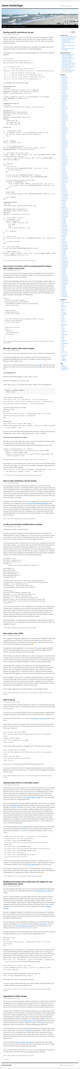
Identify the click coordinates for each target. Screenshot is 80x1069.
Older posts (6, 1059)
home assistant (24, 627)
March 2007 (64, 241)
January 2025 (64, 80)
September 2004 (65, 283)
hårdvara (18, 692)
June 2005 (64, 270)
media (63, 333)
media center (35, 692)
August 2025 (64, 79)
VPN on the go (9, 700)
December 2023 (65, 86)
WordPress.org (64, 369)
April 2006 (64, 255)
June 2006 (64, 252)
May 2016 (64, 103)
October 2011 (64, 162)
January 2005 (64, 277)
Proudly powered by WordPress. (68, 1065)
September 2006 (65, 248)
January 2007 (64, 244)
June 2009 (64, 203)
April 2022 (64, 93)
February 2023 (64, 87)
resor (63, 344)
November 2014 (65, 117)
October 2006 (64, 246)
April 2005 (64, 273)
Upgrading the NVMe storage (15, 996)
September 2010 (65, 181)
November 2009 (65, 195)
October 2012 (64, 144)
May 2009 (64, 204)
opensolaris (64, 340)
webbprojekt (23, 341)
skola (63, 347)
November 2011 (65, 160)
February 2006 (64, 258)
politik (63, 341)
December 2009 (65, 194)
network (44, 341)
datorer (9, 260)
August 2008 (64, 217)
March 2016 (64, 106)
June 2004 (64, 287)
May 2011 (64, 169)
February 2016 (64, 108)
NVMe (23, 1055)
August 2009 (64, 200)
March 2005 (64, 274)
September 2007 (65, 233)
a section (25, 826)
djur (62, 308)
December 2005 (65, 261)
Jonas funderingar (12, 5)
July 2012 (64, 149)
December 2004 (65, 279)
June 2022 (64, 92)
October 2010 (64, 179)
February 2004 (64, 293)
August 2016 (64, 101)
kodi (22, 260)
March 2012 (64, 155)
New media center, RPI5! (13, 633)
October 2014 (64, 118)
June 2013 (64, 136)
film (62, 311)
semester (63, 346)
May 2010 (64, 187)
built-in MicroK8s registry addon (24, 925)
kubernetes (19, 475)
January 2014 (64, 127)
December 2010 (65, 176)
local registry (38, 989)
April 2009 (64, 206)
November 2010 (65, 178)
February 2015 (64, 114)
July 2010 (64, 184)
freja (63, 315)
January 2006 (64, 260)
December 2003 (65, 296)
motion (63, 335)
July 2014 (64, 121)
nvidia (32, 876)
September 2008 (65, 216)
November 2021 (65, 95)
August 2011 (64, 165)
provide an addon (15, 805)
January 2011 (64, 175)
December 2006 (65, 245)
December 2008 (65, 211)
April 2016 (64, 105)
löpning (63, 330)
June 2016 (64, 102)
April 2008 (64, 223)
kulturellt (63, 325)
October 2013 (64, 131)
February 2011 (64, 174)
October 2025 (64, 76)
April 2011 (64, 171)
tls (52, 341)
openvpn (25, 260)
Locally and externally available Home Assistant (22, 524)
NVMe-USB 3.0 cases (29, 1020)
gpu (19, 876)
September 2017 (65, 99)
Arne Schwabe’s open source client (40, 718)
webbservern (29, 341)
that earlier (39, 365)
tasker (46, 775)
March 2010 (64, 190)
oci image (48, 989)
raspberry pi (41, 692)
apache (37, 341)
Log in (63, 365)
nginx (47, 341)
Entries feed (64, 366)
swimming (24, 518)
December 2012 (65, 141)
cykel (63, 303)
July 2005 (64, 268)
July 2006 (64, 251)
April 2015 (64, 112)
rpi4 (32, 475)
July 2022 (64, 90)
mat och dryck (64, 331)
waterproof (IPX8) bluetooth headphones (37, 503)
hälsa (63, 317)
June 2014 (64, 122)
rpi (45, 692)
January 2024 (64, 85)
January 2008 (64, 228)
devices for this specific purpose (25, 1042)
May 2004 (64, 289)
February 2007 (64, 242)
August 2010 (64, 182)
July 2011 (64, 166)
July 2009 (64, 201)
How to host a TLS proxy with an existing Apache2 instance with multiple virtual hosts (68, 40)
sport (9, 518)
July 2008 (64, 219)
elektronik (13, 692)
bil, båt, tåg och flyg (66, 302)
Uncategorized (64, 354)
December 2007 (65, 229)
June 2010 (64, 185)
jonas (18, 34)
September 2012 (65, 146)
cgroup (18, 260)
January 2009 (64, 210)
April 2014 (64, 125)
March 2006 (64, 257)
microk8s (25, 475)
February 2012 (64, 156)
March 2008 (64, 225)
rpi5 (47, 692)
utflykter (63, 356)
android (30, 775)
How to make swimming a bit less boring (19, 481)
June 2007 (64, 238)
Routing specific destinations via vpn (18, 32)
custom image (26, 989)
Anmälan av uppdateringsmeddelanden (17, 26)
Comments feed (65, 368)
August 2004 (64, 284)
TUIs (42, 1022)
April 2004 (64, 290)
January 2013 (64, 140)
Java (62, 322)
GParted (28, 1030)
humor (63, 319)
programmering (65, 343)
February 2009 (64, 209)
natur (63, 338)
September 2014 (65, 120)
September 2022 (65, 89)
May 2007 (64, 239)
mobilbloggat (64, 334)
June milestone (68, 68)
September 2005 (65, 265)
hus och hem (23, 692)
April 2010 (64, 188)
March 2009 (64, 207)
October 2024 (64, 83)
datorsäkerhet (14, 341)
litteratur (63, 328)
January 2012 (64, 157)
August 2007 (64, 235)
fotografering (64, 314)
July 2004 (64, 286)
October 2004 (64, 282)
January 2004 (64, 295)
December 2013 (65, 128)
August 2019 (64, 98)
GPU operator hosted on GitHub (31, 797)
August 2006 (64, 249)
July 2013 (64, 134)
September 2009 (65, 198)
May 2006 (64, 254)
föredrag (63, 312)
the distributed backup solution (44, 890)
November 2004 (65, 280)
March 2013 (64, 139)
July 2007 (64, 236)
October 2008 (64, 214)
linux (12, 260)
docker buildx (43, 924)
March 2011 (64, 172)
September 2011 (65, 163)
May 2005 (64, 271)
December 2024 (65, 82)
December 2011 (65, 159)
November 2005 (65, 263)
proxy (50, 341)
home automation (36, 775)
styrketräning (64, 352)
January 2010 (64, 193)
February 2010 (64, 191)
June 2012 (64, 150)
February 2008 (64, 226)
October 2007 (64, 232)
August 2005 (64, 267)
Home (4, 26)
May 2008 (64, 222)
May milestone (69, 71)
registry (28, 475)
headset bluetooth (18, 518)
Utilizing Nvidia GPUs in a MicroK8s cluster (20, 783)
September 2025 (65, 77)
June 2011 (64, 168)
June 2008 (64, 220)
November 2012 (65, 143)
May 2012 (64, 152)
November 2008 (65, 213)
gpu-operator (23, 876)
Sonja (63, 349)
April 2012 (64, 153)
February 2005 (64, 276)
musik (63, 337)
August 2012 (64, 147)
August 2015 (64, 109)
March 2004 (64, 292)
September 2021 (65, 96)
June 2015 (64, 111)
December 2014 (65, 115)
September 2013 (65, 133)
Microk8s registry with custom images (18, 348)
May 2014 (64, 124)
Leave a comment (32, 260)
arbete (63, 300)
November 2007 (65, 230)
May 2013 (64, 137)
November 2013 (65, 130)
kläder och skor (65, 324)
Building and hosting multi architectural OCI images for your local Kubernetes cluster (68, 59)
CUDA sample (31, 864)
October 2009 (64, 197)
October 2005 (64, 264)
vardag (63, 357)
